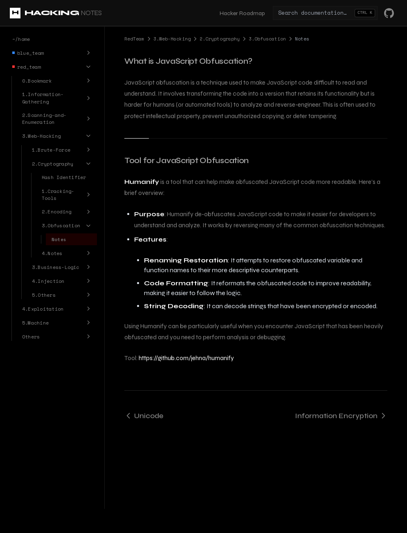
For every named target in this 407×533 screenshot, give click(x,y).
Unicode (143, 415)
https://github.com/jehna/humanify (186, 358)
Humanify (141, 182)
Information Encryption (341, 415)
